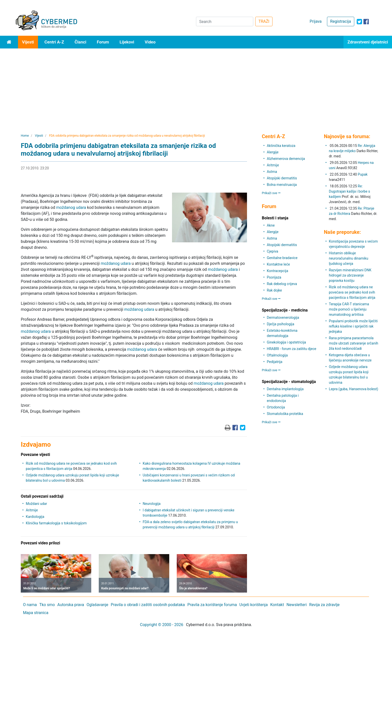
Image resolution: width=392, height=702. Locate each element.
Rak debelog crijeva (282, 284)
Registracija (340, 21)
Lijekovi (127, 41)
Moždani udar (36, 504)
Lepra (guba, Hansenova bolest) (353, 389)
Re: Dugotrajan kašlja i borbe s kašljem (349, 191)
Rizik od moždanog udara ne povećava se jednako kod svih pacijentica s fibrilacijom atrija (352, 292)
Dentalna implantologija (285, 389)
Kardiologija (35, 517)
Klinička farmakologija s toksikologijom (56, 523)
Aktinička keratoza (281, 146)
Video (150, 41)
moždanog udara (71, 207)
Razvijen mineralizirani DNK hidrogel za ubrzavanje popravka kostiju (350, 275)
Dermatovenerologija (283, 318)
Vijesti (28, 41)
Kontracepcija (277, 271)
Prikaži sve (271, 193)
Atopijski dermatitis (282, 178)
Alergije (272, 152)
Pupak (363, 174)
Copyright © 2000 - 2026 (161, 624)
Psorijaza (274, 277)
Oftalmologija (277, 355)
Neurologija (151, 504)
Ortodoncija (276, 407)
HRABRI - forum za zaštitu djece (291, 349)
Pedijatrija (274, 362)
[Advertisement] (196, 86)
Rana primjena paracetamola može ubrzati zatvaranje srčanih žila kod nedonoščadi (353, 343)
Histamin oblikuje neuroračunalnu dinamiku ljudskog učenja (348, 258)
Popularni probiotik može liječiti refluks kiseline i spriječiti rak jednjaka (353, 326)
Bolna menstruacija (282, 185)
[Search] (224, 21)
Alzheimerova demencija (286, 159)
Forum (103, 41)
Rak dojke (274, 290)
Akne (270, 225)
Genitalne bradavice (282, 258)
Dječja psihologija (280, 324)
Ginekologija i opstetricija (286, 342)
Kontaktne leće (278, 264)
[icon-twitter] (359, 21)
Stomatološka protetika (285, 414)
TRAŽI (264, 21)
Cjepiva (272, 251)
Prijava (316, 21)
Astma (272, 172)
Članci (80, 41)
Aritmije (32, 510)
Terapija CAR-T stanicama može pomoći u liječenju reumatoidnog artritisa (349, 309)
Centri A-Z (54, 41)
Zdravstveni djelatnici (368, 41)
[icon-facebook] (366, 21)
